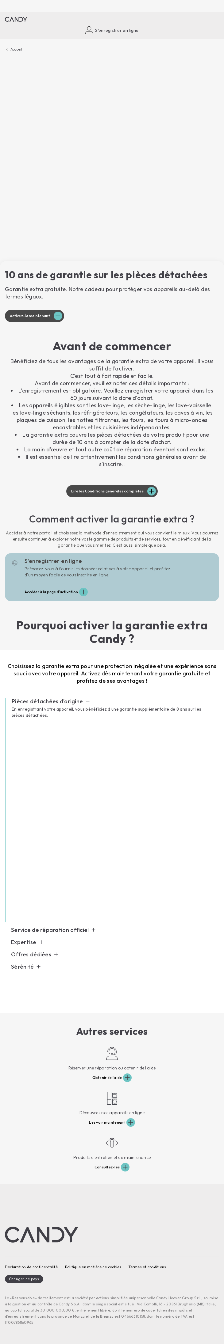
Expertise (24, 942)
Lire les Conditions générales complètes (107, 491)
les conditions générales (150, 456)
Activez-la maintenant (30, 315)
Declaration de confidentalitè (31, 1267)
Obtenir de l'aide (107, 1077)
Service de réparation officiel (50, 930)
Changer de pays (24, 1279)
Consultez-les (107, 1167)
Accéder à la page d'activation (51, 592)
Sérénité (22, 967)
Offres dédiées (31, 954)
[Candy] (16, 19)
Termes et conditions (147, 1267)
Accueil (16, 49)
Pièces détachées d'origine (47, 701)
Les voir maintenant (107, 1122)
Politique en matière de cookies (93, 1267)
